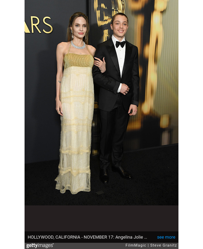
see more (166, 237)
